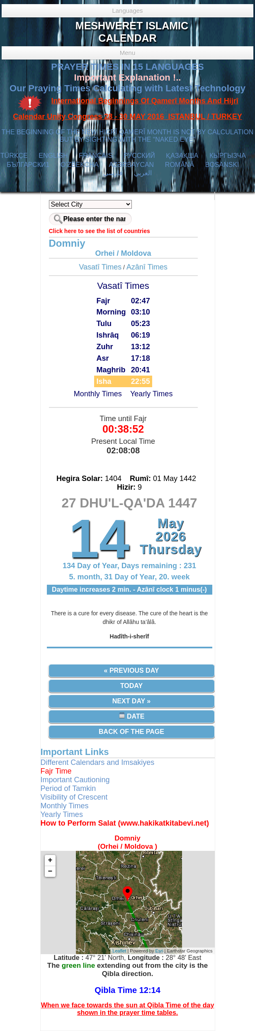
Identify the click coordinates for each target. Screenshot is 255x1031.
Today (131, 685)
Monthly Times (98, 394)
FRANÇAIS (95, 155)
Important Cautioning (75, 780)
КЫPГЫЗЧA (227, 155)
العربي (143, 172)
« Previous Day (131, 670)
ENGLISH (53, 155)
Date (132, 716)
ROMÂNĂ (179, 164)
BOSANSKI (222, 164)
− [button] (50, 871)
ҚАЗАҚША (182, 155)
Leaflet (119, 950)
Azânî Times (147, 267)
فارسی (113, 172)
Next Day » (131, 701)
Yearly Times (151, 394)
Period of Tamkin (68, 788)
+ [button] (50, 860)
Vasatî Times (100, 267)
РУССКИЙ (139, 155)
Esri (159, 950)
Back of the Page (131, 731)
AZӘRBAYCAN (131, 164)
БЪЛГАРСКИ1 (28, 164)
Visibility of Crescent (74, 797)
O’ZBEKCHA (79, 164)
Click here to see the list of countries (99, 231)
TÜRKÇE (14, 155)
